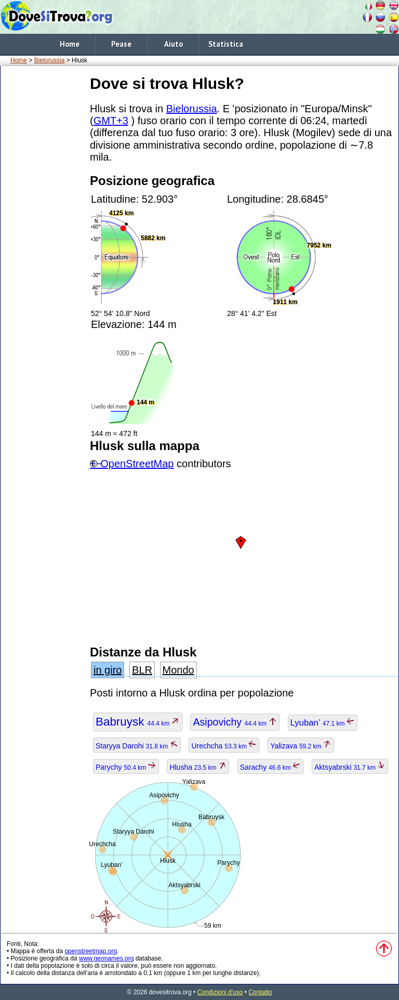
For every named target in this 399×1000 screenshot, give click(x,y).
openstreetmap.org (90, 951)
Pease (121, 44)
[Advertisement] (43, 228)
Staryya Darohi (137, 746)
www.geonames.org (106, 958)
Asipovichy (234, 722)
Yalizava (300, 746)
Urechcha (224, 746)
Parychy (126, 767)
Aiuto (173, 44)
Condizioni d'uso (220, 992)
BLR (142, 670)
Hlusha (198, 767)
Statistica (225, 44)
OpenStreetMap (137, 463)
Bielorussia (49, 60)
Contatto (260, 992)
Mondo (178, 670)
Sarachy (270, 767)
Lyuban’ (322, 723)
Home (69, 44)
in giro (108, 670)
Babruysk (138, 721)
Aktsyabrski (350, 767)
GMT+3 (111, 120)
